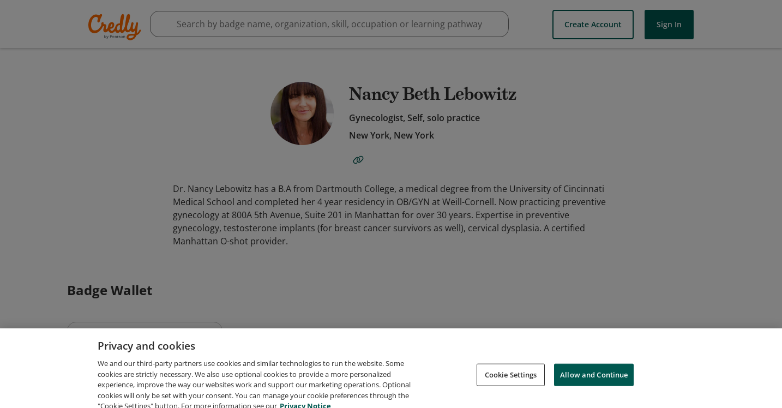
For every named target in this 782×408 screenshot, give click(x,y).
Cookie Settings (511, 395)
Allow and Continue (594, 395)
